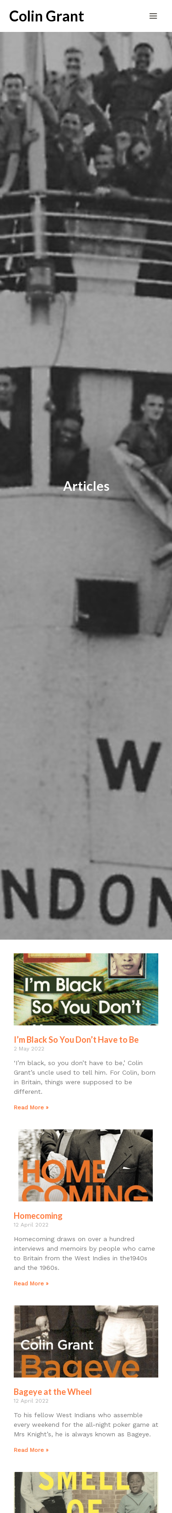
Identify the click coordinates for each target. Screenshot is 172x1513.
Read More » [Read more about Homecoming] (31, 1283)
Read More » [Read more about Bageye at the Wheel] (31, 1450)
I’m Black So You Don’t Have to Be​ (76, 1040)
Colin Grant (46, 16)
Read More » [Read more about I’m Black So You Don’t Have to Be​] (31, 1107)
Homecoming (38, 1216)
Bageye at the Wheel (53, 1392)
